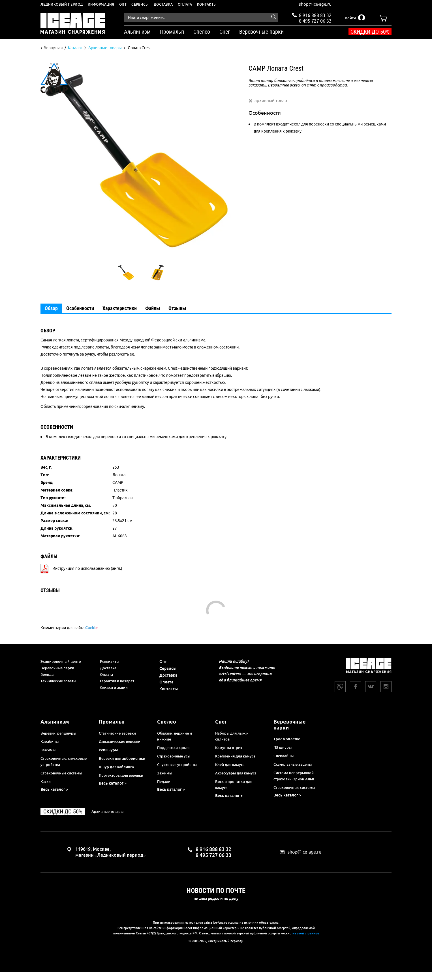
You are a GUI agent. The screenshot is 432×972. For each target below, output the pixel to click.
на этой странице (305, 933)
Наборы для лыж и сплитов (232, 736)
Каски (45, 781)
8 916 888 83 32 (315, 15)
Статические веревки (117, 733)
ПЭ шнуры (282, 747)
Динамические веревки (119, 741)
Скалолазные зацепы (292, 764)
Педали (163, 781)
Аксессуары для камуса (235, 773)
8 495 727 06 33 (315, 20)
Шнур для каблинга (116, 767)
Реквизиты (109, 661)
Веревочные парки (57, 668)
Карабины (49, 741)
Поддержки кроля (173, 748)
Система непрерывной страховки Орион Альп (293, 776)
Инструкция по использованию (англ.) (87, 568)
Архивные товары (107, 811)
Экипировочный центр (60, 661)
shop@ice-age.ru (315, 4)
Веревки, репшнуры (58, 733)
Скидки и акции (114, 687)
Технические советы (58, 681)
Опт (123, 4)
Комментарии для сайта (69, 627)
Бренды (47, 674)
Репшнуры (108, 750)
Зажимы (47, 750)
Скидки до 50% (370, 31)
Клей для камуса (230, 765)
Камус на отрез (228, 748)
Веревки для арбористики (122, 758)
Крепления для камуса (235, 756)
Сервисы (140, 4)
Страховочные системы (61, 773)
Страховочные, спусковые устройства (63, 761)
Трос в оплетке (286, 739)
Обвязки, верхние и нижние (174, 736)
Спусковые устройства (177, 765)
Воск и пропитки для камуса (233, 785)
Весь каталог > (54, 789)
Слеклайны (283, 756)
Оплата (185, 4)
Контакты (207, 4)
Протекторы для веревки (121, 775)
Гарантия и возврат (117, 681)
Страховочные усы (173, 756)
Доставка (163, 4)
